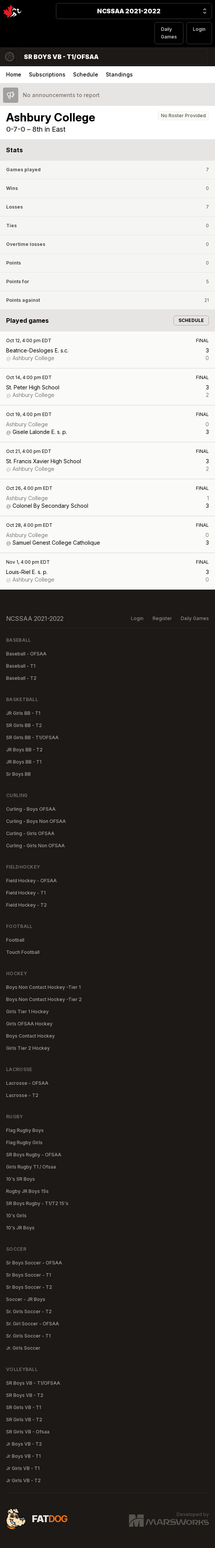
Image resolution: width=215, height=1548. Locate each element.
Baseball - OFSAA (26, 654)
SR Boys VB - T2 (24, 1395)
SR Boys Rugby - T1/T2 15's (37, 1203)
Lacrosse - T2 (22, 1095)
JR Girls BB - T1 (23, 713)
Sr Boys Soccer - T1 (28, 1275)
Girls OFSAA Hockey (29, 1024)
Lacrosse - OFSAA (27, 1083)
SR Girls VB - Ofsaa (27, 1432)
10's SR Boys (20, 1179)
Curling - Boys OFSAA (31, 809)
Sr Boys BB (18, 774)
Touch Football (23, 952)
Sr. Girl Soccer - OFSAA (32, 1323)
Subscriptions (47, 74)
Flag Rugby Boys (25, 1130)
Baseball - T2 (21, 678)
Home (13, 74)
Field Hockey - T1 (26, 893)
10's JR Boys (20, 1228)
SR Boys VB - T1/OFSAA (33, 1383)
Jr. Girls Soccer (23, 1348)
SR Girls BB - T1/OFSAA (32, 737)
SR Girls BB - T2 (24, 725)
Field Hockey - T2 (26, 905)
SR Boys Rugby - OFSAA (33, 1154)
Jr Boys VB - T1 (23, 1456)
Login (199, 29)
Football (15, 940)
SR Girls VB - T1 (23, 1407)
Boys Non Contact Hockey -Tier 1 (43, 987)
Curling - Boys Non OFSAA (36, 821)
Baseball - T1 (20, 666)
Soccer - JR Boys (25, 1299)
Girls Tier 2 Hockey (28, 1048)
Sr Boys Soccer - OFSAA (34, 1263)
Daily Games (169, 33)
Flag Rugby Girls (24, 1142)
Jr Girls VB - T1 (23, 1468)
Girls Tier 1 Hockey (27, 1011)
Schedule (85, 74)
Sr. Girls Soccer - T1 (28, 1336)
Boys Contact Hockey (30, 1036)
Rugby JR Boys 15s (27, 1191)
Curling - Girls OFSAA (30, 833)
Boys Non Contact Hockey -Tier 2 (44, 999)
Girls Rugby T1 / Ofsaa (31, 1167)
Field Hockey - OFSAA (31, 880)
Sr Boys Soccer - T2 (29, 1287)
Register (162, 618)
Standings (119, 74)
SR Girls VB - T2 (24, 1419)
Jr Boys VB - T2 (24, 1444)
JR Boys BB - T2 (24, 749)
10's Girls (16, 1215)
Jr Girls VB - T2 (23, 1480)
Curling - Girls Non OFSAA (35, 845)
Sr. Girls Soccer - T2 (29, 1311)
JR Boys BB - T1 (23, 762)
